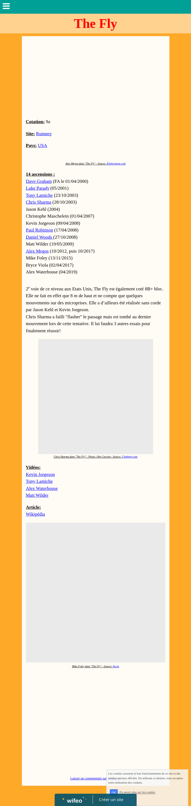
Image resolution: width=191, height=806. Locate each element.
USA (42, 145)
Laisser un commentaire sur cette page (95, 778)
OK (114, 792)
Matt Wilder (37, 495)
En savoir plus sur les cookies (137, 792)
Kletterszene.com (116, 163)
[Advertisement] (95, 77)
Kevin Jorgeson (40, 474)
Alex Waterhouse (42, 488)
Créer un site (111, 799)
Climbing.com (129, 456)
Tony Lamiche (39, 481)
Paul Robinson (39, 230)
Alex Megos (37, 251)
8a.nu (116, 666)
